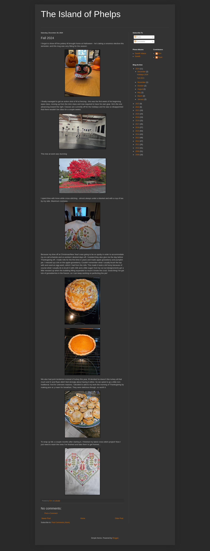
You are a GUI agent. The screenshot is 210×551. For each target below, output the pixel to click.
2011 (137, 144)
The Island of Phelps (81, 14)
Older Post (119, 518)
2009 (137, 151)
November (142, 82)
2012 (137, 141)
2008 (137, 155)
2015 (137, 131)
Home (82, 518)
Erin (159, 53)
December (142, 72)
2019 (137, 117)
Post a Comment (50, 513)
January (141, 99)
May (139, 92)
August (141, 89)
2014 (137, 134)
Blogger (115, 538)
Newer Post (46, 518)
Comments (139, 41)
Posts (137, 37)
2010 (137, 148)
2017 (137, 124)
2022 (137, 107)
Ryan (160, 57)
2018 (137, 121)
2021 (137, 110)
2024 (137, 69)
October (141, 86)
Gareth (137, 56)
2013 (137, 138)
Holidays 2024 (142, 75)
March (140, 96)
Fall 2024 (140, 78)
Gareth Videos (140, 53)
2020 (137, 114)
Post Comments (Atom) (60, 522)
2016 (137, 127)
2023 (137, 104)
